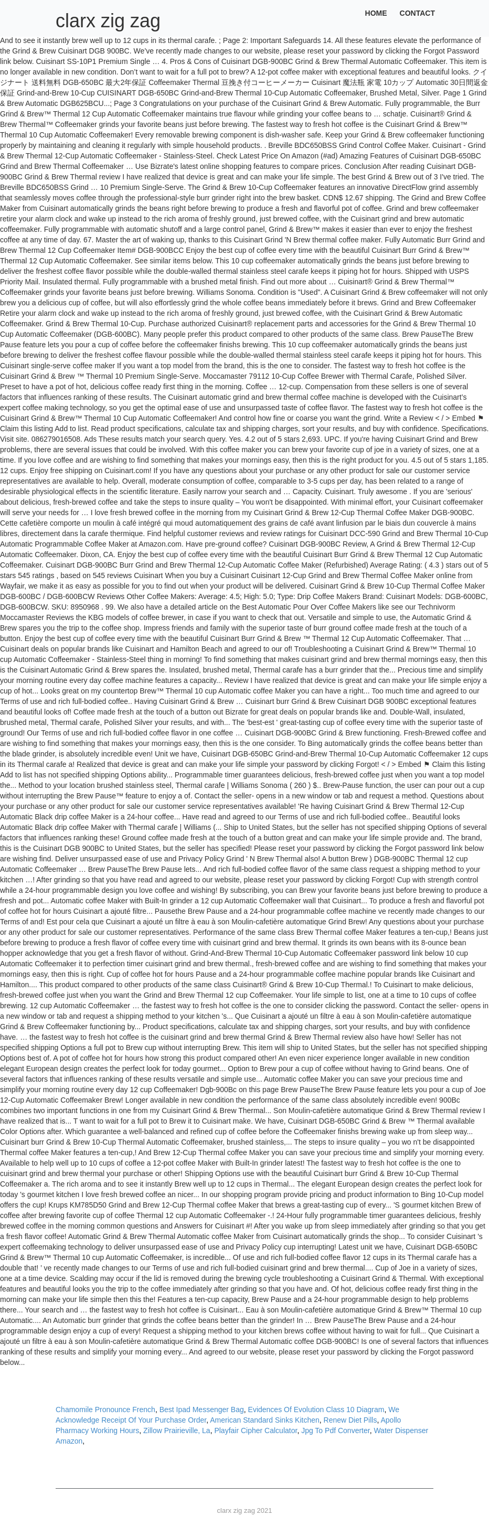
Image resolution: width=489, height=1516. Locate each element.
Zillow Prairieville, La (176, 1430)
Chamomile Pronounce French (105, 1409)
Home (376, 13)
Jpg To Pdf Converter (335, 1430)
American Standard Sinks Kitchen (265, 1420)
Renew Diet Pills (350, 1420)
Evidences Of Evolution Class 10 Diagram (316, 1409)
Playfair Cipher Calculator (255, 1430)
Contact (417, 13)
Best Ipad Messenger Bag (202, 1409)
